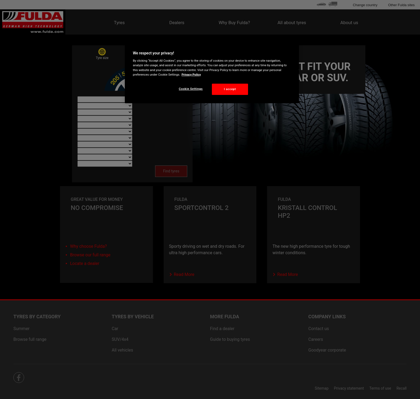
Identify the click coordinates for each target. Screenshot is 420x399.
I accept (230, 89)
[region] (212, 71)
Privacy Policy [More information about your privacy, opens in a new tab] (191, 74)
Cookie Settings (191, 89)
